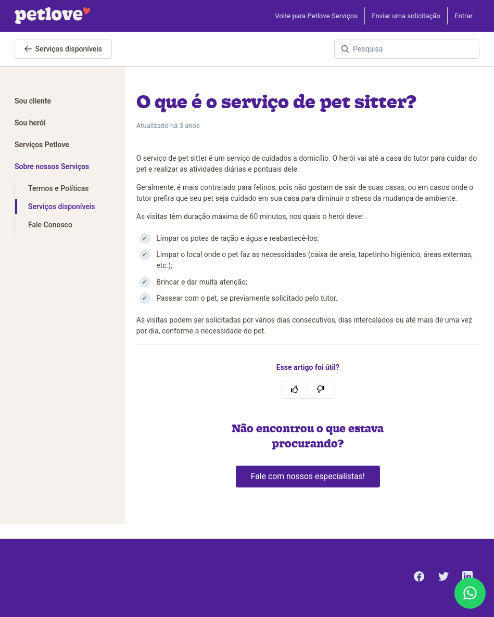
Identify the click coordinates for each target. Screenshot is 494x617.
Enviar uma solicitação (406, 16)
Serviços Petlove (42, 144)
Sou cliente (33, 101)
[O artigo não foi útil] (321, 389)
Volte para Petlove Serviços (316, 16)
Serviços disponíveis (63, 49)
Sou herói (30, 123)
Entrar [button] (463, 16)
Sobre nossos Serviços (52, 166)
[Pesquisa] (407, 49)
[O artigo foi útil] (295, 389)
